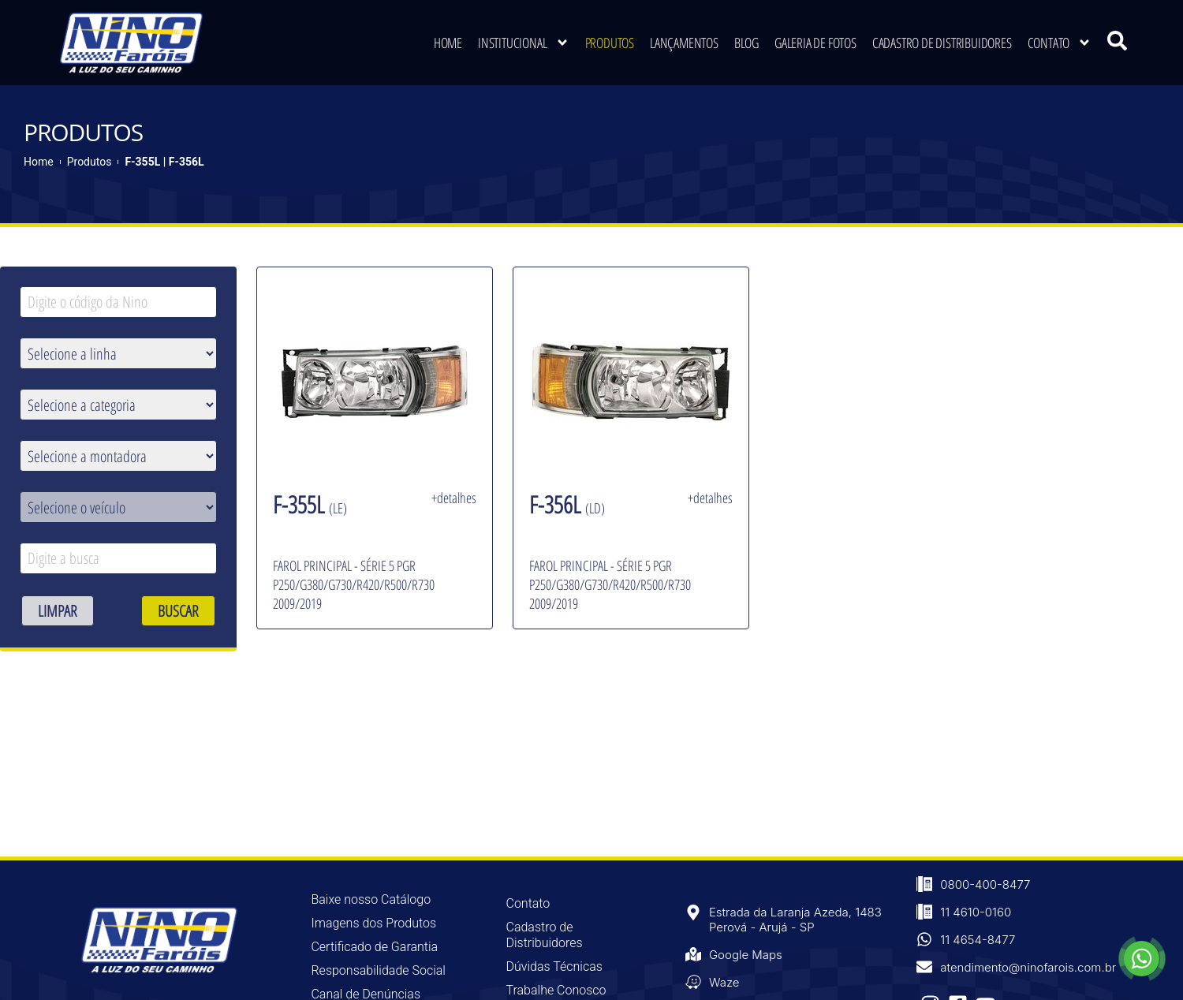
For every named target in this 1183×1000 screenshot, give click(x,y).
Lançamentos (684, 41)
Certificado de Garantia (374, 946)
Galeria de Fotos (815, 41)
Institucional (523, 41)
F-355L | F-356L (164, 161)
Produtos (609, 41)
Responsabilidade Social (378, 970)
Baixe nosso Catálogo (371, 899)
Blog (746, 41)
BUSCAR (178, 610)
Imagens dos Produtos (373, 923)
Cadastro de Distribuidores (942, 41)
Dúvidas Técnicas (554, 966)
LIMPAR (57, 610)
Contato (1060, 41)
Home (448, 41)
